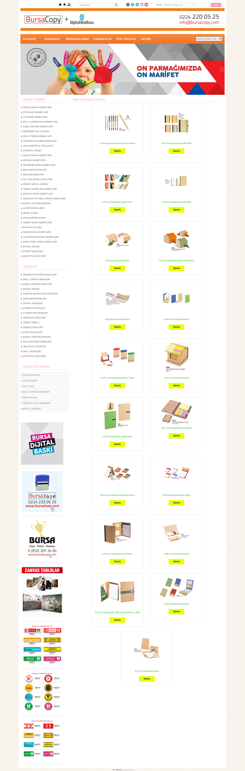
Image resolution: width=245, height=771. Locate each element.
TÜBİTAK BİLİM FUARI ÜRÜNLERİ (40, 293)
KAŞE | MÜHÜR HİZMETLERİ (38, 126)
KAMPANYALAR (103, 39)
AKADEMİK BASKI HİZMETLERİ (39, 165)
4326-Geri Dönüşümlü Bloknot (117, 319)
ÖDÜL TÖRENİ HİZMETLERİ (37, 136)
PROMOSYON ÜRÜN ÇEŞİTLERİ (40, 141)
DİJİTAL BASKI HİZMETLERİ (37, 107)
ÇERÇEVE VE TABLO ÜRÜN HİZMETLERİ (44, 198)
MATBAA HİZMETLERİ (34, 160)
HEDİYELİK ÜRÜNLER (34, 346)
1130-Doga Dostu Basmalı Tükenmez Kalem (117, 143)
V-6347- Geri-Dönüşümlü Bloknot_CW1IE (117, 378)
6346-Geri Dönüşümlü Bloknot (176, 319)
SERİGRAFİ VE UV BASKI (36, 131)
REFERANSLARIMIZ (77, 39)
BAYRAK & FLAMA (32, 227)
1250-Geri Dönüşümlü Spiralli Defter (117, 202)
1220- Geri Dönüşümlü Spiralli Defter (176, 143)
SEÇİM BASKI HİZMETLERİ (37, 232)
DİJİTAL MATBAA (31, 375)
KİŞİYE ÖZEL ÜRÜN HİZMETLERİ (40, 241)
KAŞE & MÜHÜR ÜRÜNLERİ (37, 284)
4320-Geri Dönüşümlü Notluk (117, 260)
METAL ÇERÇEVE (32, 408)
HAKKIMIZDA (52, 39)
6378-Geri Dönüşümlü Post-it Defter (117, 554)
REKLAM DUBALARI (33, 174)
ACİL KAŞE (28, 386)
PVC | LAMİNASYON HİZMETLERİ (40, 122)
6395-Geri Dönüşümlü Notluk (176, 604)
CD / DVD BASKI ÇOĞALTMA (38, 179)
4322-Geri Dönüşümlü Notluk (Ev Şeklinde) (176, 260)
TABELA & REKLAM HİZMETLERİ (40, 189)
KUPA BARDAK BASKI (34, 217)
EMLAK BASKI (30, 397)
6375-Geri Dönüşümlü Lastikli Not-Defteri (117, 495)
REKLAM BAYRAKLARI (34, 169)
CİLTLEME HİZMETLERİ (35, 117)
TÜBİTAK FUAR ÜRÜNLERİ (36, 403)
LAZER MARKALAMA (34, 208)
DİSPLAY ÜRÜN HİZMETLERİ (38, 193)
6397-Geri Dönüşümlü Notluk (147, 671)
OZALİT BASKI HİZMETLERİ (37, 155)
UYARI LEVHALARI (32, 332)
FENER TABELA (31, 322)
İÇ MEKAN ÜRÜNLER (34, 308)
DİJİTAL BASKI (30, 380)
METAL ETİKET (30, 213)
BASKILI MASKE (31, 246)
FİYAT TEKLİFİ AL (126, 39)
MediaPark (128, 770)
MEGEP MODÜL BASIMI (35, 184)
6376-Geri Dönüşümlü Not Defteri (176, 495)
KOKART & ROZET (32, 150)
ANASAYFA (29, 39)
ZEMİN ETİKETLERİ (33, 327)
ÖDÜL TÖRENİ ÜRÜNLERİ (36, 279)
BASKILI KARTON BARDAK (37, 203)
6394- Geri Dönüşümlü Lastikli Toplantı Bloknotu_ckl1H (117, 612)
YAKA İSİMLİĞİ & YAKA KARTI (38, 145)
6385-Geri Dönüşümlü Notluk (176, 554)
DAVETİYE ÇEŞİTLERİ (34, 256)
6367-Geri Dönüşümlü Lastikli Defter (117, 436)
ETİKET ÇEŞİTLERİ (33, 251)
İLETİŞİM (146, 39)
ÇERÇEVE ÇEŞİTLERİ (34, 317)
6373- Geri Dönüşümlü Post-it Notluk (176, 428)
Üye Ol (159, 5)
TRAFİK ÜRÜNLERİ (33, 303)
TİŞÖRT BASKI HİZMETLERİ (37, 222)
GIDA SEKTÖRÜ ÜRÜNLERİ (37, 341)
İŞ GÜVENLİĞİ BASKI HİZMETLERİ (41, 237)
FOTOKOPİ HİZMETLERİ (35, 112)
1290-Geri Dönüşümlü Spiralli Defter (176, 202)
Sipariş (117, 150)
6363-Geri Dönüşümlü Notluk (176, 378)
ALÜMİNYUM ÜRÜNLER (35, 313)
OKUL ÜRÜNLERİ (32, 351)
